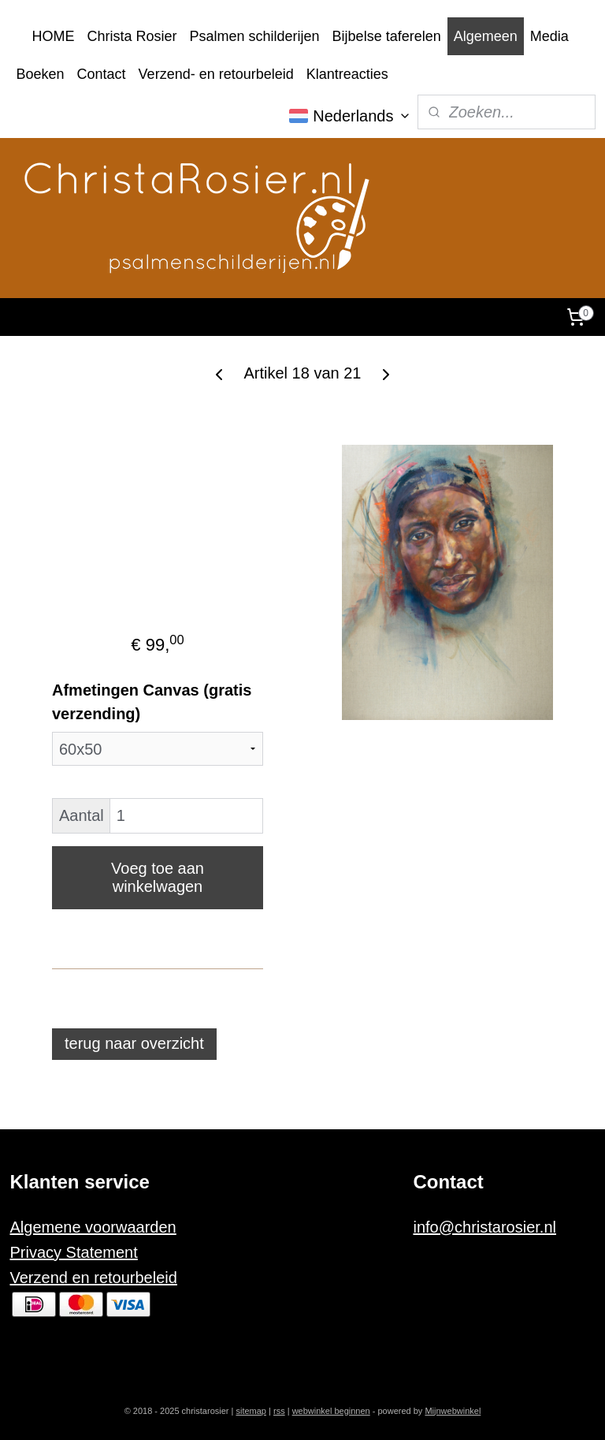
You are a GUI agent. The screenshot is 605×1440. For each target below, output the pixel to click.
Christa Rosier (132, 36)
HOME (53, 36)
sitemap (251, 1411)
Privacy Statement (74, 1252)
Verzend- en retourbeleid (216, 74)
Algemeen (486, 36)
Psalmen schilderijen (255, 36)
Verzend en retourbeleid (93, 1277)
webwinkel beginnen (331, 1411)
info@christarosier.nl (484, 1227)
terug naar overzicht (134, 1043)
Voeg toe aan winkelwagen (157, 877)
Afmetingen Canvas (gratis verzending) (151, 701)
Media (549, 36)
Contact (101, 74)
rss (279, 1411)
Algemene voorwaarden (93, 1227)
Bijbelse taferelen (386, 36)
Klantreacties (347, 74)
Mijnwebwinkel (453, 1411)
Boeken (41, 74)
